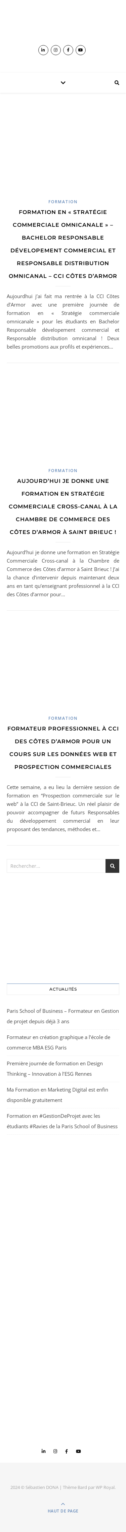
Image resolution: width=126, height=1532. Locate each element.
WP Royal (105, 1487)
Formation (62, 202)
